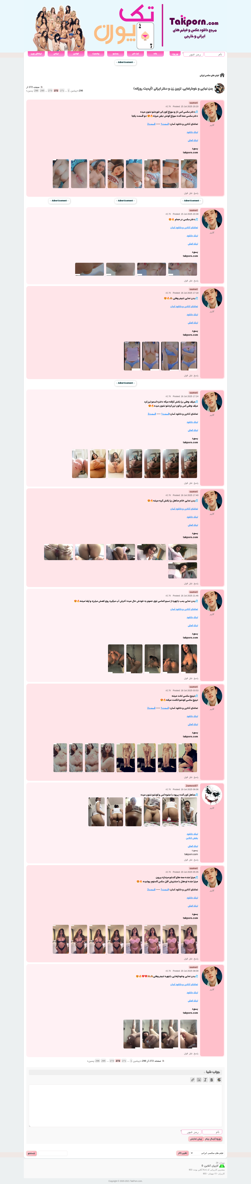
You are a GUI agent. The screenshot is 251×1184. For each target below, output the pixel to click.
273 (50, 90)
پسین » (29, 91)
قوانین (76, 54)
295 (42, 90)
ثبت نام (135, 54)
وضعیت (95, 54)
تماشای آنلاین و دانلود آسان (184, 228)
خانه (155, 54)
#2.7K (168, 106)
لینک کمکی (193, 140)
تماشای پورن (36, 54)
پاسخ (196, 193)
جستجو (116, 54)
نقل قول (188, 193)
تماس (56, 54)
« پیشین (74, 91)
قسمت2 (151, 124)
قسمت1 (165, 124)
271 (62, 90)
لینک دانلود (192, 132)
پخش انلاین (192, 838)
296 (36, 90)
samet (194, 102)
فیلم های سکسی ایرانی (209, 75)
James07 (192, 785)
